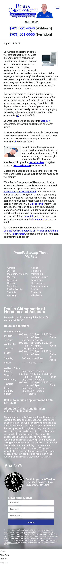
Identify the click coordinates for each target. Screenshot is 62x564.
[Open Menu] (58, 7)
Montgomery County (17, 274)
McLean (11, 277)
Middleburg (37, 274)
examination (19, 233)
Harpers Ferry (38, 283)
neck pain (45, 120)
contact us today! (41, 456)
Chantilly (11, 292)
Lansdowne (37, 280)
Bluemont (36, 292)
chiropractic (10, 191)
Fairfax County (14, 289)
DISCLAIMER (33, 538)
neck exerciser (36, 162)
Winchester (37, 295)
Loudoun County (39, 277)
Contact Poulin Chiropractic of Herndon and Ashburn (31, 230)
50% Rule (29, 216)
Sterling (11, 270)
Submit (31, 522)
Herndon (11, 283)
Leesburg (12, 280)
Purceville (36, 270)
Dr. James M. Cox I (10, 543)
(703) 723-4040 (22, 28)
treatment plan (39, 219)
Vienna (34, 267)
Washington (13, 295)
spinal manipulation (26, 191)
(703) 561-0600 (22, 34)
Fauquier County (39, 286)
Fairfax (34, 289)
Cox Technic (36, 203)
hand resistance (22, 165)
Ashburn (11, 267)
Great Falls (12, 286)
